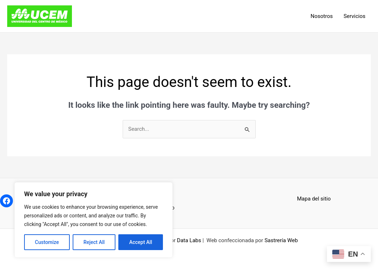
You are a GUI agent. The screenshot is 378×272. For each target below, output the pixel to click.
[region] (93, 220)
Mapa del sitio (314, 198)
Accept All (140, 242)
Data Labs (189, 240)
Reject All (94, 242)
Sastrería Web (281, 240)
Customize (47, 242)
